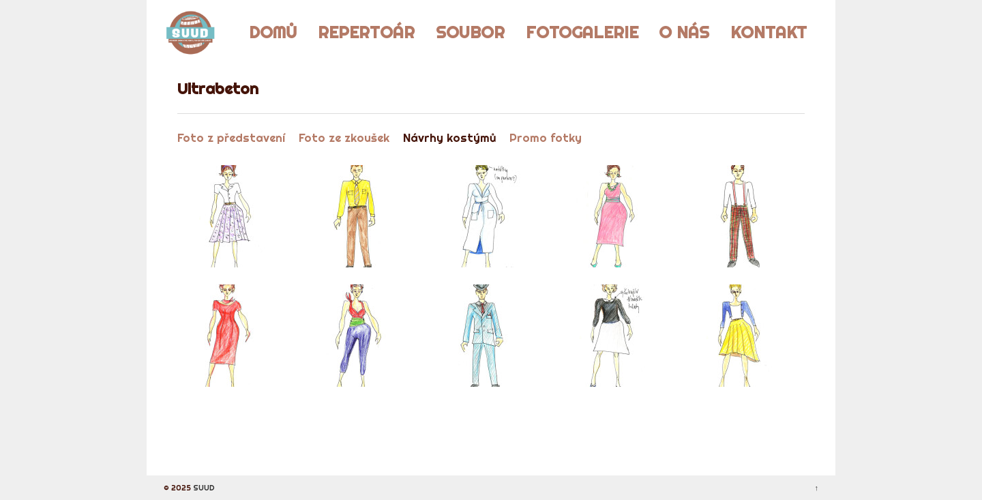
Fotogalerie (582, 32)
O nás (684, 32)
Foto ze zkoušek (344, 137)
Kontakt (768, 32)
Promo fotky (545, 137)
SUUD (203, 487)
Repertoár (366, 32)
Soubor (470, 32)
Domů (273, 32)
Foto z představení (231, 137)
